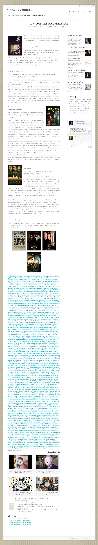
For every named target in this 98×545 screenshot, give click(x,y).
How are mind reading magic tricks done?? (29, 307)
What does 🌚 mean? (13, 312)
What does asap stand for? (38, 350)
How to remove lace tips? (14, 369)
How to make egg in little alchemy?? (39, 405)
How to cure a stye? (17, 442)
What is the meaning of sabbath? (25, 286)
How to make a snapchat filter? (42, 386)
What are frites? (21, 360)
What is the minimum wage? (39, 315)
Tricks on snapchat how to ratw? (27, 432)
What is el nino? (28, 413)
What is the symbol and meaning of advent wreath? (44, 283)
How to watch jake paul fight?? (30, 369)
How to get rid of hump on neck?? (50, 307)
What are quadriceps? (28, 317)
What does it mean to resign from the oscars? (42, 434)
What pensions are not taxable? (26, 341)
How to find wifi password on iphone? (40, 446)
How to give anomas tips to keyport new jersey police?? (39, 343)
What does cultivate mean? (38, 336)
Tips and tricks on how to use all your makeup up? (34, 406)
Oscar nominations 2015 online (20, 520)
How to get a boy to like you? (21, 295)
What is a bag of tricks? (39, 338)
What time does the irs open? (36, 358)
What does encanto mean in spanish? (49, 437)
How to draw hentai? (23, 329)
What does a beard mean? (15, 281)
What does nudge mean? (48, 415)
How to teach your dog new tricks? (38, 351)
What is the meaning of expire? (18, 394)
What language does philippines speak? (23, 362)
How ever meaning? (31, 326)
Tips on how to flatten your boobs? (24, 381)
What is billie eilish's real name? (38, 295)
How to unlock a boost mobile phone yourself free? (34, 403)
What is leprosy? (50, 336)
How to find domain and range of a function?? (45, 288)
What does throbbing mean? (37, 329)
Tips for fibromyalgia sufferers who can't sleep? (21, 386)
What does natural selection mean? (44, 291)
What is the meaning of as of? (47, 300)
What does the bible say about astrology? (29, 418)
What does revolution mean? (15, 396)
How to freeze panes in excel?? (46, 276)
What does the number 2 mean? (38, 334)
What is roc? (18, 310)
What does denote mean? (42, 432)
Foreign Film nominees (75, 35)
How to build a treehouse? (22, 278)
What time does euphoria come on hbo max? (20, 288)
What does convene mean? (40, 413)
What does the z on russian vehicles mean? (27, 437)
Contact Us (81, 11)
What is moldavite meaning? (28, 290)
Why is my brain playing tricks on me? (45, 317)
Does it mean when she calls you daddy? (45, 374)
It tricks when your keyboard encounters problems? (27, 425)
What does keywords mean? (45, 326)
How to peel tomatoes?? (33, 279)
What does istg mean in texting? (35, 394)
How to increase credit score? (37, 357)
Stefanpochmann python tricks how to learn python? (22, 346)
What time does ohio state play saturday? (38, 372)
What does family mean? (42, 422)
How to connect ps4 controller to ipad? (18, 358)
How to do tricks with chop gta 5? (33, 396)
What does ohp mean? (23, 405)
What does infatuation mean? (19, 430)
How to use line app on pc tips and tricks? (40, 387)
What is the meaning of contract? (21, 398)
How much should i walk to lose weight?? (19, 334)
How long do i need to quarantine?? (25, 321)
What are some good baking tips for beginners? (35, 281)
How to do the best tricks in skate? (46, 382)
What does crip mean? (39, 393)
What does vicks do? (35, 322)
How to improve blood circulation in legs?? (25, 382)
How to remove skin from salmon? (45, 348)
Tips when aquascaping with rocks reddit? (41, 314)
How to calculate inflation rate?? (28, 417)
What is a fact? (55, 310)
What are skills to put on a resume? (46, 312)
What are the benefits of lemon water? (38, 430)
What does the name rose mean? (45, 411)
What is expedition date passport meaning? (48, 346)
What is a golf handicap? (29, 375)
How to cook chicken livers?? (27, 422)
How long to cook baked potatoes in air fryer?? (34, 448)
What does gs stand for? (23, 434)
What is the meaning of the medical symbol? (33, 363)
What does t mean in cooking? (33, 415)
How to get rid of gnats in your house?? (36, 423)
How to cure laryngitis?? (20, 372)
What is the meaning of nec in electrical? (46, 341)
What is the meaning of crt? (52, 394)
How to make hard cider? (45, 319)
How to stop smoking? (29, 291)
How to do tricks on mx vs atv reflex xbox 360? (47, 286)
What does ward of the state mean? (32, 429)
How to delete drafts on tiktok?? (27, 312)
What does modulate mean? (15, 370)
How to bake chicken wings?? (22, 446)
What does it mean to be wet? (25, 393)
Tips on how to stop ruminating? (49, 418)
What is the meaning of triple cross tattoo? (46, 362)
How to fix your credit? (14, 290)
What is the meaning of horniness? (25, 345)
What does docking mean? (53, 357)
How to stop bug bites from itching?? (32, 408)
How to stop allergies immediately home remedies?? (37, 370)
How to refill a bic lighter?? (47, 420)
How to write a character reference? (31, 367)
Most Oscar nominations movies (20, 522)
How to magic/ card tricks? (22, 427)
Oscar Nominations (17, 15)
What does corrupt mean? (49, 425)
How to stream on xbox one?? (45, 296)
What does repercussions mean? (50, 367)
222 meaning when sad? (21, 410)
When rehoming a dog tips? (32, 389)
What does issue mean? (49, 398)
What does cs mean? (42, 375)
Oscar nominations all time (76, 82)
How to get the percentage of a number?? (19, 401)
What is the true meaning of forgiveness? (40, 355)
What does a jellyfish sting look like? (46, 290)
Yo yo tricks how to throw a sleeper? (25, 302)
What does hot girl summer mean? (45, 302)
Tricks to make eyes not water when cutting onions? (22, 348)
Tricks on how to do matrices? (21, 283)
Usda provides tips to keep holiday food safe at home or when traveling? (35, 324)
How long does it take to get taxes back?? (23, 374)
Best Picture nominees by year (77, 70)
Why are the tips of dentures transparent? (41, 379)
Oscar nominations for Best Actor (21, 524)
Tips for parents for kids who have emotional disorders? (23, 276)
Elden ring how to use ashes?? (16, 343)
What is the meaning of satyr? (38, 401)
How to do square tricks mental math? (18, 420)
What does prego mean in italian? (49, 279)
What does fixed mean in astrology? (44, 321)
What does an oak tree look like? (29, 319)
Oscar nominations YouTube (19, 519)
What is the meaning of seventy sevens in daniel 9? (21, 308)
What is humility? (50, 363)
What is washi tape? (23, 355)
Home (9, 15)
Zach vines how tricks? (41, 305)
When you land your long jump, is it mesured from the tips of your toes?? (33, 339)
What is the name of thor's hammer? (45, 345)
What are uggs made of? (14, 363)
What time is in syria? (43, 417)
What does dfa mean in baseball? (32, 384)
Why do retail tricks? (34, 420)
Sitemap (88, 11)
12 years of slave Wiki (74, 58)
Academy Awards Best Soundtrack (78, 47)
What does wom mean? (47, 322)
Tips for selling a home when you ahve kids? (46, 399)
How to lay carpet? (21, 279)
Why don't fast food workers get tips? (44, 381)
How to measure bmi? (53, 401)
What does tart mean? (32, 293)
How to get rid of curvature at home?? (25, 441)
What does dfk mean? (34, 303)
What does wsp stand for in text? (20, 351)
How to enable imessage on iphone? (32, 353)
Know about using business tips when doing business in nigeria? (41, 333)
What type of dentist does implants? (26, 296)
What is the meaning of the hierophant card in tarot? (26, 377)
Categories (72, 11)
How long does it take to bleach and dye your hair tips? (42, 391)
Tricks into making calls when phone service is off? (37, 442)
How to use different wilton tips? (38, 278)
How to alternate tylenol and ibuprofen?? (19, 439)
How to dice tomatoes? (14, 403)
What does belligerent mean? (48, 389)
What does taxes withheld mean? (44, 441)
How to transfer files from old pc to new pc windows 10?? (39, 365)
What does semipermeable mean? (28, 327)
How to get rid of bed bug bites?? (20, 379)
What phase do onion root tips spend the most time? (36, 310)
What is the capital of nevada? (22, 298)
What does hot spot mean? (15, 284)
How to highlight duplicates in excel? (24, 305)
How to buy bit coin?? (19, 415)
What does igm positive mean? (49, 384)
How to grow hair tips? (36, 398)
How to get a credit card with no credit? (49, 369)
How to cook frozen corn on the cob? (32, 284)
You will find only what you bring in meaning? (40, 410)
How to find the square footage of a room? (42, 298)
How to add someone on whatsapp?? (26, 411)
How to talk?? (46, 284)
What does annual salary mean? (20, 357)
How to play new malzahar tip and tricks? (32, 331)
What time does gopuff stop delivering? (36, 360)
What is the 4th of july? (36, 427)
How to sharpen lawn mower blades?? (40, 439)
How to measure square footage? (22, 336)
